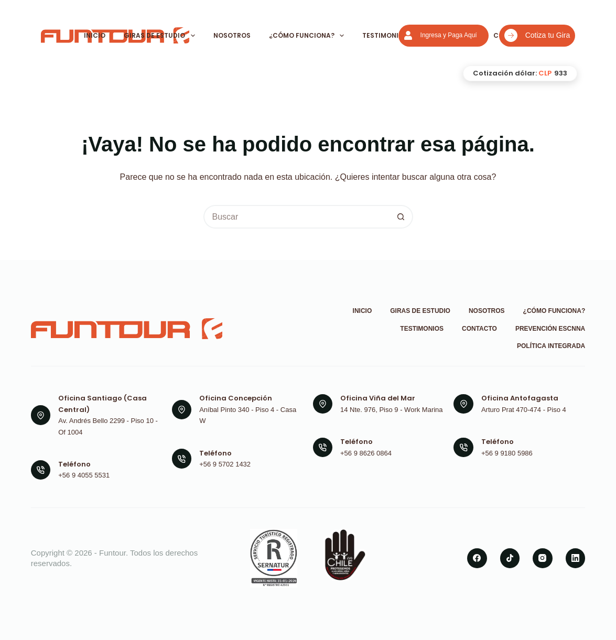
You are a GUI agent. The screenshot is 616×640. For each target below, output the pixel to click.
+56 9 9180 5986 (507, 453)
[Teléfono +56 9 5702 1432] (182, 459)
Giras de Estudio (160, 35)
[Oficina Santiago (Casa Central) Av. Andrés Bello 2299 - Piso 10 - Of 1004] (41, 415)
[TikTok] (510, 558)
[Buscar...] (296, 217)
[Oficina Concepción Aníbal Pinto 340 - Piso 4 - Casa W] (182, 410)
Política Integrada (551, 346)
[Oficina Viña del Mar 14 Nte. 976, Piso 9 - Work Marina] (323, 404)
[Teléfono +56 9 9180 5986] (463, 448)
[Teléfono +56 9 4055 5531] (41, 470)
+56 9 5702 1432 (225, 464)
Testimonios (385, 35)
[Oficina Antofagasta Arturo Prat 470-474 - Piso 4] (463, 404)
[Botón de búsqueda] (401, 217)
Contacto (479, 328)
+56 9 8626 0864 (366, 453)
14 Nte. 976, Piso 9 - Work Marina (391, 410)
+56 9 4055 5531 (84, 475)
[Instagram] (543, 558)
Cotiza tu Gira (537, 35)
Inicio (94, 35)
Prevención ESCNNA (550, 328)
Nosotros (232, 35)
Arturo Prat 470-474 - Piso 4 (523, 410)
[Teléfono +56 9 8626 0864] (323, 448)
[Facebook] (477, 558)
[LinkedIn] (576, 558)
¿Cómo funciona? (307, 35)
